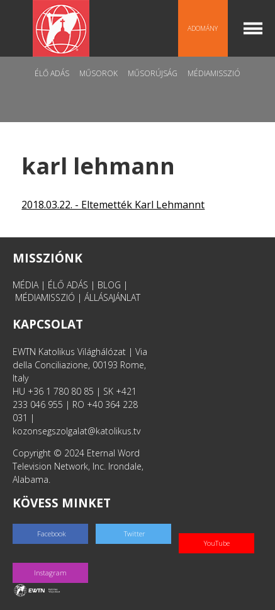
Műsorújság (152, 73)
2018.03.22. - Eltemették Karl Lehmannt (113, 205)
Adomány (203, 28)
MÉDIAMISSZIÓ (45, 297)
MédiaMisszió (214, 73)
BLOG (109, 285)
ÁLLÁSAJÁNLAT (112, 297)
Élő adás (52, 73)
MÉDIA (25, 285)
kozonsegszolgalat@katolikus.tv (76, 431)
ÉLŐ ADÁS (68, 285)
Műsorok (98, 73)
